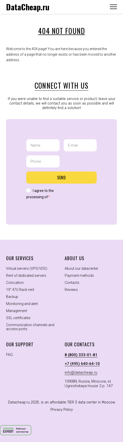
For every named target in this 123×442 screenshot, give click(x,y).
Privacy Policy (62, 409)
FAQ (9, 355)
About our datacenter (81, 268)
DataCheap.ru (28, 7)
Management (16, 311)
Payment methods (79, 276)
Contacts (72, 283)
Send (61, 178)
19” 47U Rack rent (20, 290)
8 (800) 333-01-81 (81, 355)
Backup (12, 297)
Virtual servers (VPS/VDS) (26, 268)
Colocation (15, 283)
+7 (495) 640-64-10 (82, 363)
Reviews (71, 290)
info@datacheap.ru (81, 372)
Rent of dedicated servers (26, 276)
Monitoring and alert (22, 304)
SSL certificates (18, 318)
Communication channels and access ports (30, 327)
